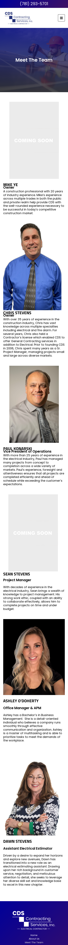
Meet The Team (34, 942)
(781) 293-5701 (34, 4)
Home (34, 935)
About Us (34, 938)
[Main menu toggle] (61, 18)
